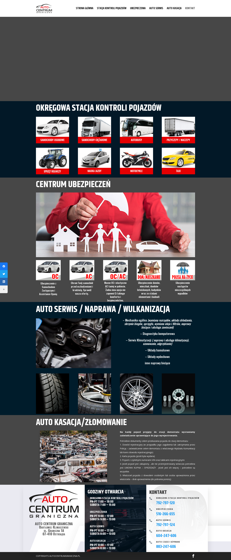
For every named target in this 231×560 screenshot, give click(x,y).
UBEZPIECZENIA (138, 9)
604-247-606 (166, 536)
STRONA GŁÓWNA (84, 9)
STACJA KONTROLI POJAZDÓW (111, 9)
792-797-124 (165, 525)
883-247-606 (166, 547)
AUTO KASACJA (174, 9)
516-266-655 (165, 514)
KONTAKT (190, 9)
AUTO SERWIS (156, 9)
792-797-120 (165, 503)
